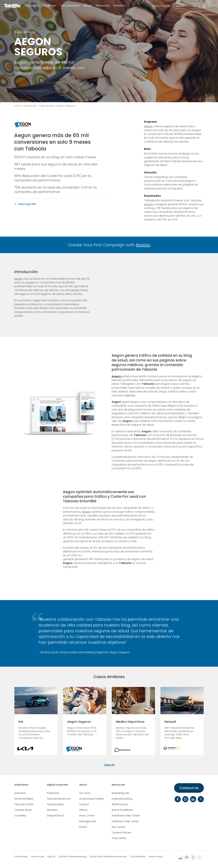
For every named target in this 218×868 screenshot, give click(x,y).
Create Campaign (162, 5)
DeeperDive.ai (55, 815)
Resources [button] (103, 5)
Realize (143, 245)
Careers (84, 804)
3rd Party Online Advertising (72, 856)
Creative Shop (23, 809)
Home (18, 105)
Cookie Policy (21, 856)
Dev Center (118, 826)
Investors (120, 5)
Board (83, 826)
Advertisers (31, 5)
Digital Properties (57, 784)
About (83, 784)
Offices (83, 809)
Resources (30, 105)
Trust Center (119, 838)
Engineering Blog (122, 798)
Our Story (85, 793)
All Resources (120, 804)
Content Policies (121, 832)
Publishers (49, 5)
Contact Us (189, 788)
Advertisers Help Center (126, 815)
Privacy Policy (156, 856)
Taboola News (69, 5)
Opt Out (51, 856)
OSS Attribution (138, 856)
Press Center (87, 815)
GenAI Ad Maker (23, 798)
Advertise (20, 793)
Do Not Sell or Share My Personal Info (108, 856)
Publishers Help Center (125, 821)
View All (109, 765)
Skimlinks (52, 809)
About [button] (88, 5)
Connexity (20, 815)
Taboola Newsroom (59, 798)
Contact (180, 6)
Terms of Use (37, 856)
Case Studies (46, 105)
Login (194, 6)
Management (87, 821)
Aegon (148, 126)
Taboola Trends (23, 804)
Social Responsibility (91, 798)
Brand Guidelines (122, 809)
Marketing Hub (120, 793)
